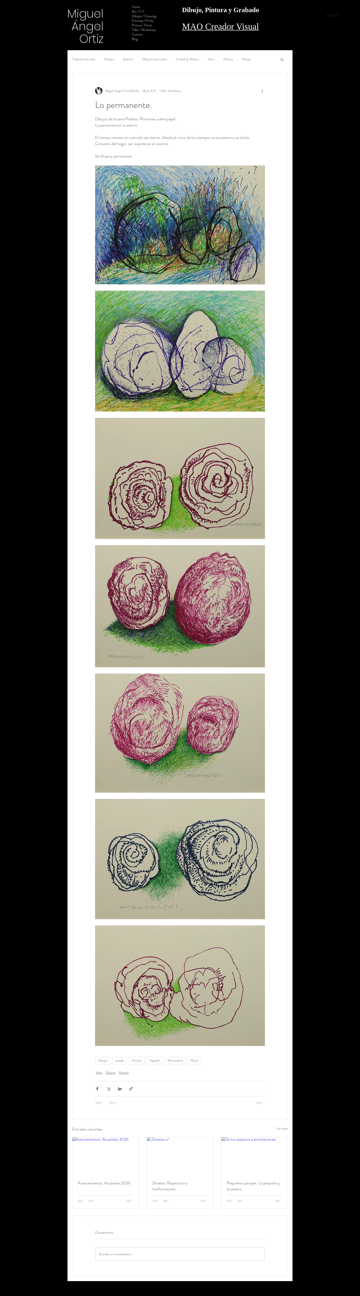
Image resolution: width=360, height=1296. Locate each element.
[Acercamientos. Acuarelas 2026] (105, 1155)
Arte (211, 59)
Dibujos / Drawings (144, 16)
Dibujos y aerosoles (154, 59)
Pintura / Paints (142, 25)
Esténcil (128, 59)
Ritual (194, 1060)
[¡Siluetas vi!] (180, 1155)
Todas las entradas (83, 59)
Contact (137, 34)
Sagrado (154, 1060)
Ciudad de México (187, 59)
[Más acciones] (262, 91)
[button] (334, 15)
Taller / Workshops (144, 30)
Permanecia (175, 1060)
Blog (135, 39)
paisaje (119, 1060)
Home (136, 7)
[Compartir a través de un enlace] (131, 1089)
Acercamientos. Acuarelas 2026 (104, 1183)
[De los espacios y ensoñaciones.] (254, 1155)
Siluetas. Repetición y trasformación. (170, 1186)
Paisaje (246, 59)
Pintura (228, 59)
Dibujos (109, 59)
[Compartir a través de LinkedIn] (120, 1089)
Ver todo (282, 1128)
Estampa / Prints (143, 20)
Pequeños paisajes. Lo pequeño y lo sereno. (253, 1186)
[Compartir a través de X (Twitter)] (108, 1089)
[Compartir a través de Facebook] (97, 1089)
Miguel (85, 14)
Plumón (137, 1060)
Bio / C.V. (138, 11)
